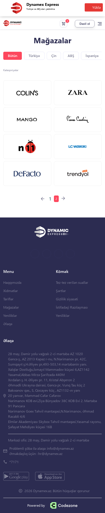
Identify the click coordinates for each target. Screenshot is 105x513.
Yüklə (96, 7)
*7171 (14, 462)
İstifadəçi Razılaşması (72, 307)
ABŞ (71, 55)
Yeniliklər (10, 315)
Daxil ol (84, 24)
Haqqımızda (12, 282)
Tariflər (8, 299)
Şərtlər (61, 290)
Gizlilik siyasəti (67, 299)
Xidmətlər (10, 290)
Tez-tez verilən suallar (72, 282)
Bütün (12, 55)
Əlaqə (7, 323)
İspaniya (92, 55)
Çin (53, 55)
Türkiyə (34, 55)
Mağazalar (11, 307)
